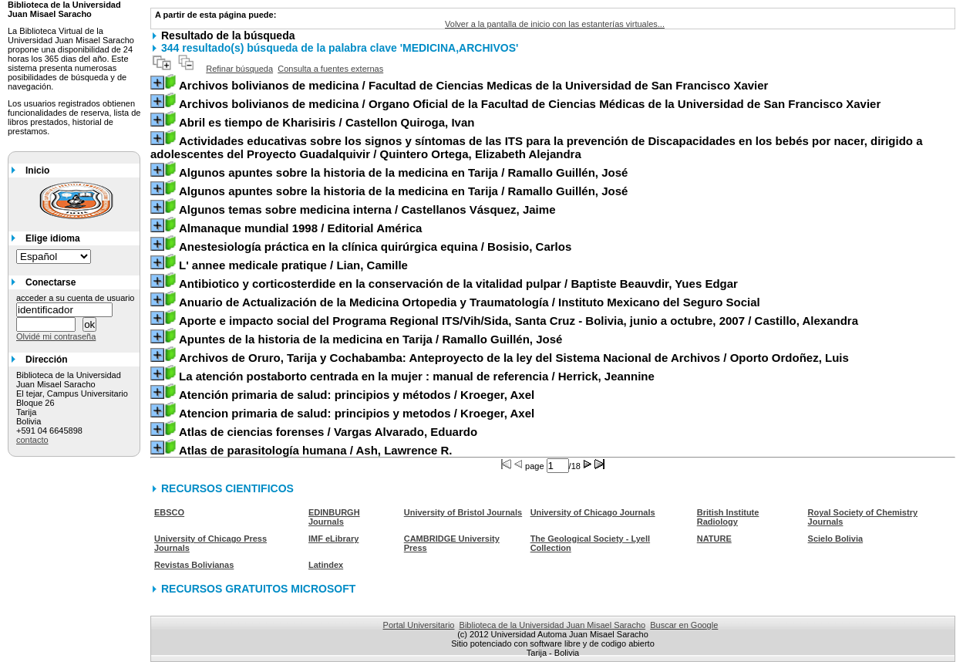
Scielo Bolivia (836, 538)
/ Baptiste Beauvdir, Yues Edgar (458, 283)
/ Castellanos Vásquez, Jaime (367, 209)
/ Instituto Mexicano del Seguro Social (469, 302)
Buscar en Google (684, 625)
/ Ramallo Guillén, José (403, 172)
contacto (32, 439)
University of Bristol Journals (463, 512)
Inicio (37, 170)
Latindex (325, 564)
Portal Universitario (419, 625)
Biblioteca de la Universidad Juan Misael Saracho (553, 625)
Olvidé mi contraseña (56, 336)
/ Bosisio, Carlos (375, 246)
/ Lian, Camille (293, 265)
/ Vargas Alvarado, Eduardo (328, 431)
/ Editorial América (300, 228)
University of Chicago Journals (592, 512)
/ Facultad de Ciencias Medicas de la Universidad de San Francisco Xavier (473, 85)
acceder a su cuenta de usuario (75, 297)
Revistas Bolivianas (194, 564)
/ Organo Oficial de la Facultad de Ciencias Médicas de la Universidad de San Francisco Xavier (530, 103)
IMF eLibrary (333, 538)
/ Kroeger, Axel (356, 394)
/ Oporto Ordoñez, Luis (514, 357)
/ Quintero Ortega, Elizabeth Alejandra (536, 147)
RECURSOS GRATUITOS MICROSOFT (258, 589)
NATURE (714, 538)
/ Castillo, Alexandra (518, 320)
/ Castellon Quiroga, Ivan (326, 122)
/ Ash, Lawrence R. (316, 450)
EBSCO (169, 512)
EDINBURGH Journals (334, 517)
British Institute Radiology (728, 517)
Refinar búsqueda (239, 68)
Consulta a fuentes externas (330, 68)
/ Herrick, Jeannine (417, 376)
